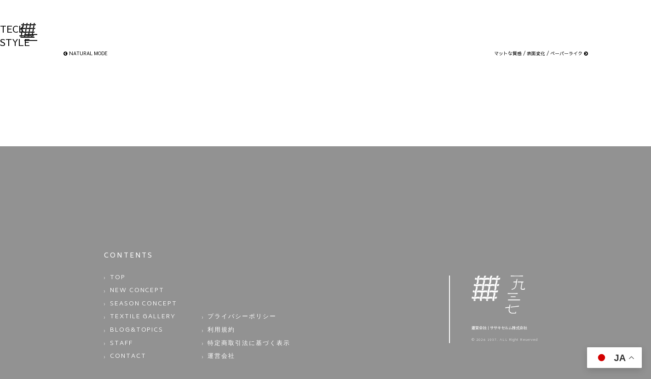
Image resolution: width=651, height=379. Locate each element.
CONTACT (123, 335)
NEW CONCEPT (130, 286)
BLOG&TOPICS (129, 315)
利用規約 (218, 315)
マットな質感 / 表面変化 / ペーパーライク (541, 53)
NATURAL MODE (85, 53)
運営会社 (218, 335)
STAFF (119, 325)
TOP (115, 277)
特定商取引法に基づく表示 (239, 325)
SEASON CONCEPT (135, 296)
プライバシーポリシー (233, 306)
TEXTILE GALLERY (135, 306)
